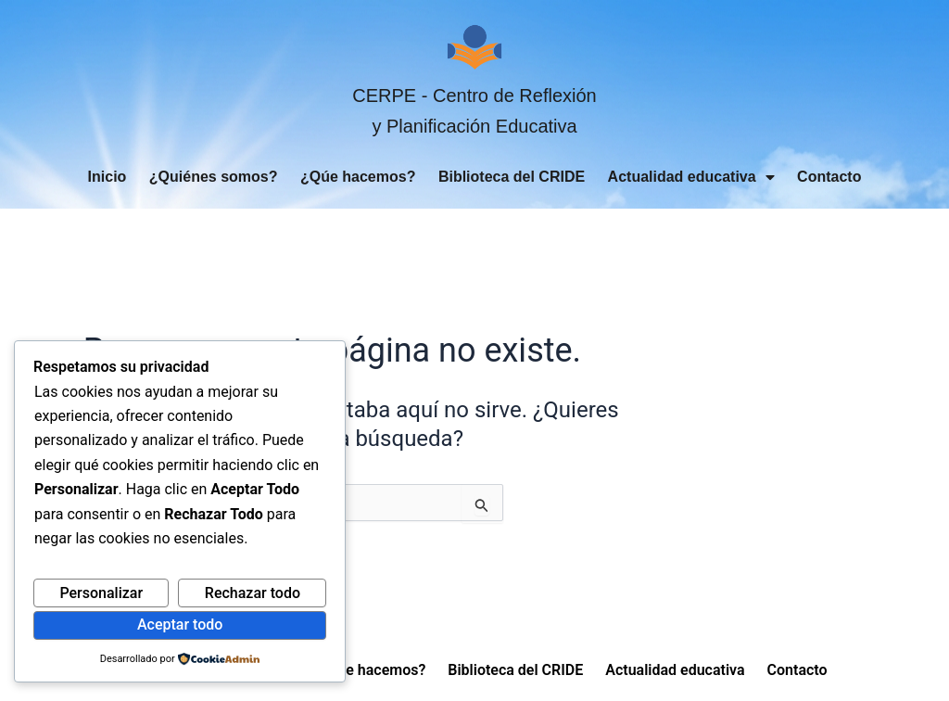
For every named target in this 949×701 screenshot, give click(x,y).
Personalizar (101, 593)
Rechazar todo (252, 593)
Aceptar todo (179, 624)
